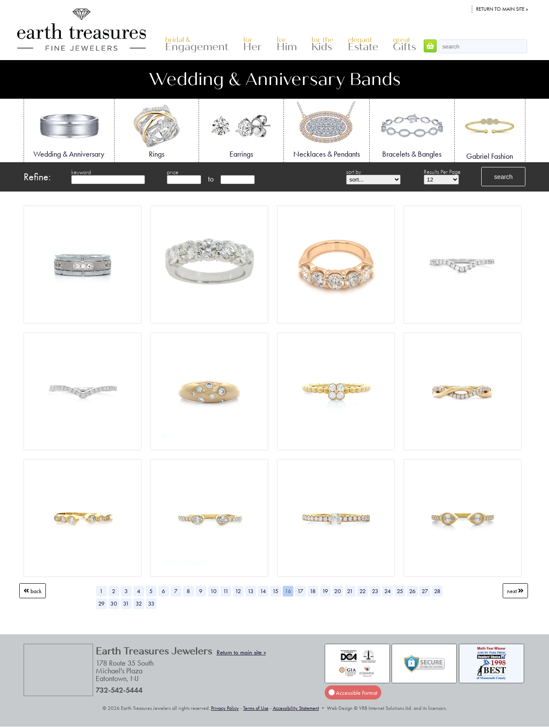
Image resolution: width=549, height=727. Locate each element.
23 (375, 591)
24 (387, 591)
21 (350, 591)
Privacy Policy (225, 708)
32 (139, 603)
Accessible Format (353, 693)
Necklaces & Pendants (326, 130)
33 (151, 603)
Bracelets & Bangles (411, 130)
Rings (156, 130)
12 (238, 591)
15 (275, 591)
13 (250, 591)
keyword (81, 172)
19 (325, 591)
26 (412, 591)
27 (425, 591)
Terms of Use (255, 708)
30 (113, 603)
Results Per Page (442, 172)
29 (101, 603)
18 (313, 591)
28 (437, 591)
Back (33, 591)
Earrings (241, 130)
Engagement (197, 44)
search (503, 176)
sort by (353, 172)
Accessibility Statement (296, 708)
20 (337, 591)
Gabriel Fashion (490, 131)
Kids (322, 44)
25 (400, 591)
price (172, 172)
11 (226, 591)
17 (300, 591)
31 (126, 603)
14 (263, 591)
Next (515, 591)
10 (213, 591)
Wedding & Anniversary (68, 130)
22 (362, 591)
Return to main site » (502, 9)
